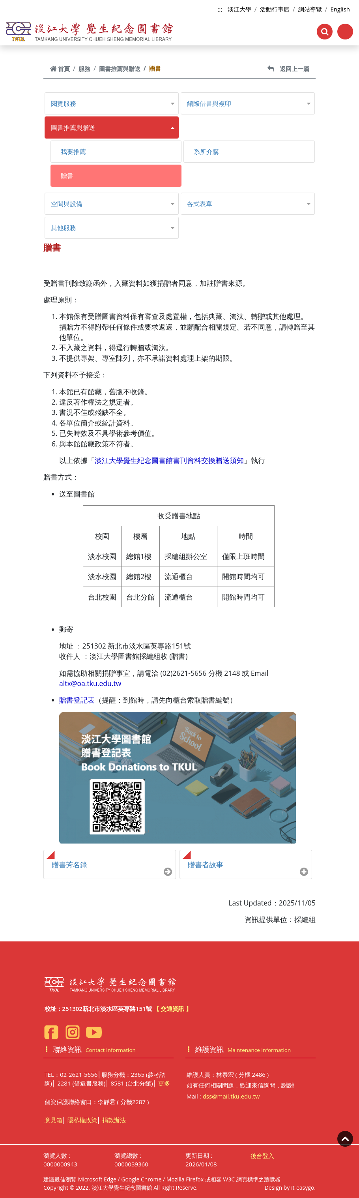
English (340, 9)
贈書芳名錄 (69, 864)
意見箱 (53, 1120)
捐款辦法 (114, 1120)
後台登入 (262, 1156)
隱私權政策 (82, 1120)
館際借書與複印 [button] (209, 103)
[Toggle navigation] (345, 31)
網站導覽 (310, 9)
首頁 (60, 69)
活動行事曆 (275, 9)
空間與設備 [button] (66, 203)
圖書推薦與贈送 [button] (73, 127)
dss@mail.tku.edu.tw (231, 1096)
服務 (84, 69)
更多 (164, 1083)
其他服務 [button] (63, 227)
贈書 (67, 175)
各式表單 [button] (199, 203)
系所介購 (206, 151)
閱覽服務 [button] (63, 103)
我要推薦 (73, 151)
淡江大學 (239, 9)
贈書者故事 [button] (205, 864)
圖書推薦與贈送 (119, 69)
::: (220, 9)
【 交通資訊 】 (172, 1008)
